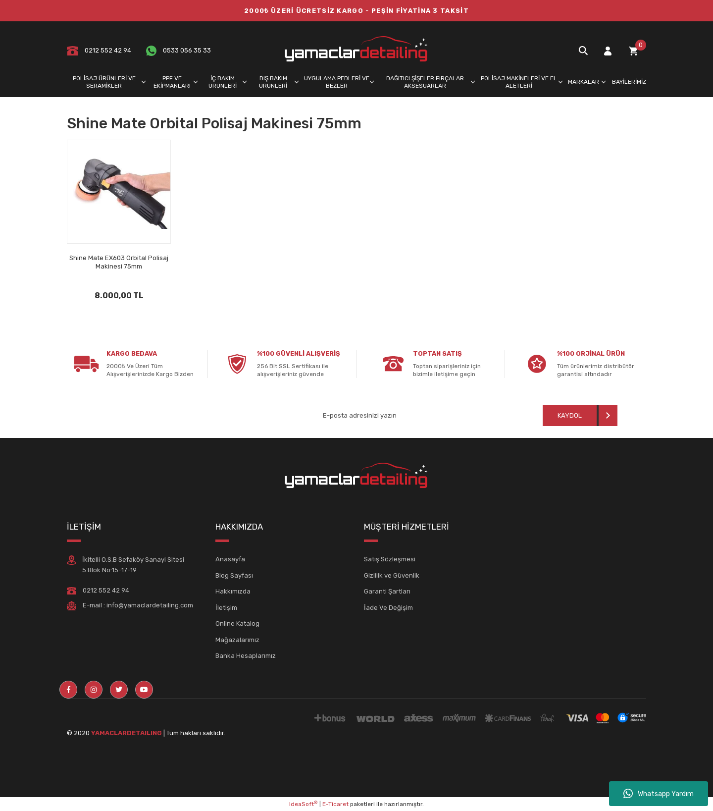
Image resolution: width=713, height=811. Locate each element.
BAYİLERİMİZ (629, 81)
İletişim (226, 607)
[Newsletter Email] (395, 415)
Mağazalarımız (237, 640)
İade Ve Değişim (388, 607)
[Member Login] (607, 50)
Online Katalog (237, 623)
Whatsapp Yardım (658, 793)
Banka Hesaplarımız (245, 655)
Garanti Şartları (387, 591)
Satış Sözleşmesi (389, 559)
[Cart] (633, 50)
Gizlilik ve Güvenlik (391, 575)
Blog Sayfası (234, 575)
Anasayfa (230, 559)
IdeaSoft (303, 804)
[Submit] (580, 415)
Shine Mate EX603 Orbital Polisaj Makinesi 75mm (118, 262)
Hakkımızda (233, 591)
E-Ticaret (335, 804)
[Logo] (356, 50)
